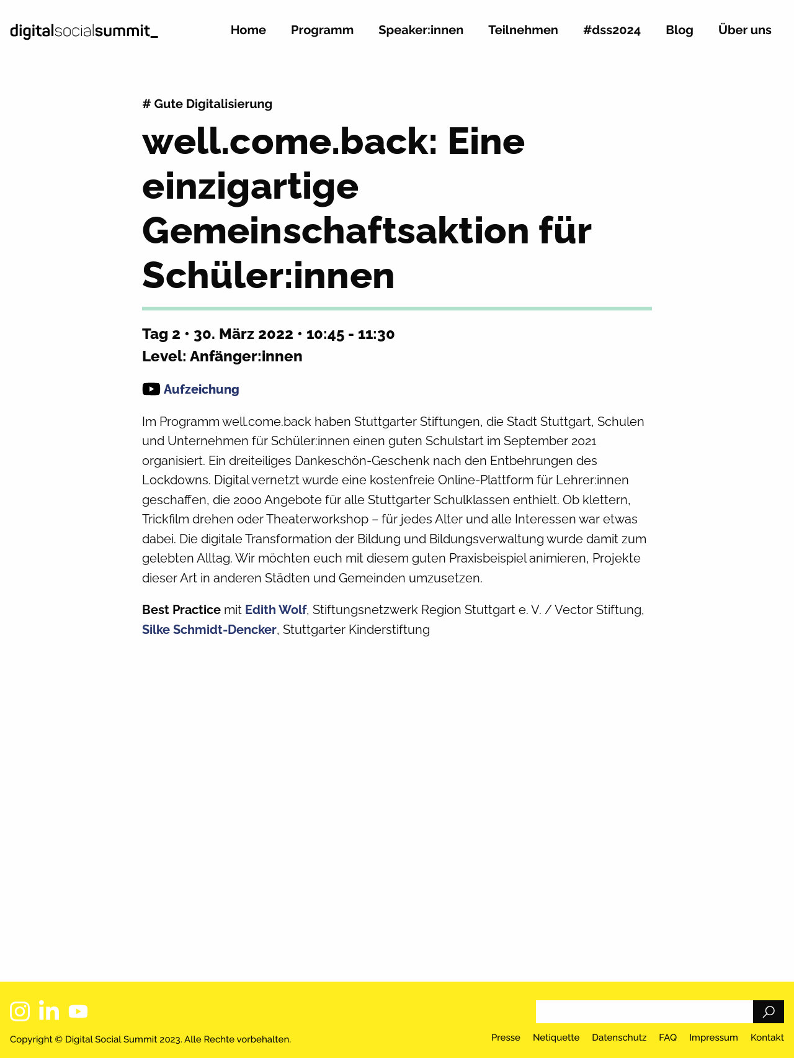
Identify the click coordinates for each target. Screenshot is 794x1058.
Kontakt (767, 1038)
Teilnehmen (523, 30)
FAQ (668, 1038)
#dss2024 (612, 30)
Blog (680, 30)
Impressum (713, 1038)
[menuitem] (248, 35)
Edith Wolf (275, 609)
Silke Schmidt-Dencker (209, 629)
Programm (322, 30)
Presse (505, 1038)
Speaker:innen (420, 30)
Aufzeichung (201, 389)
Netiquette (556, 1038)
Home (248, 30)
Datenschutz (619, 1038)
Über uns (745, 30)
